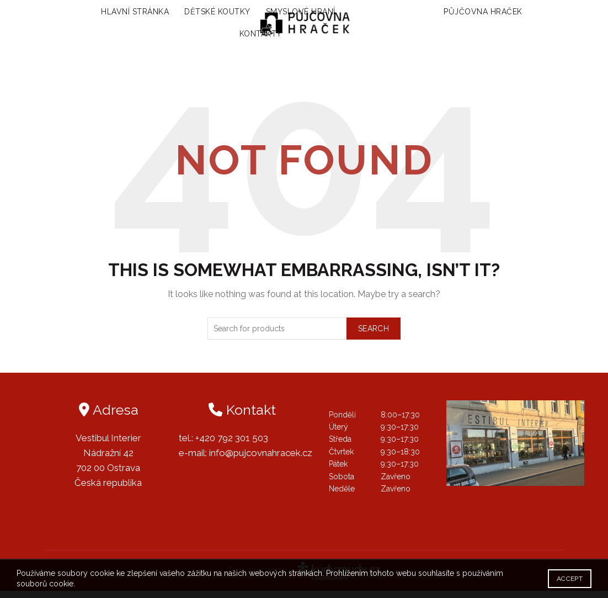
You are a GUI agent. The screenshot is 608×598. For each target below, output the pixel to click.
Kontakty (260, 37)
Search (373, 335)
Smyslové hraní (291, 15)
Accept (570, 579)
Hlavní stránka (125, 15)
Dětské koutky (207, 15)
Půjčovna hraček (493, 15)
